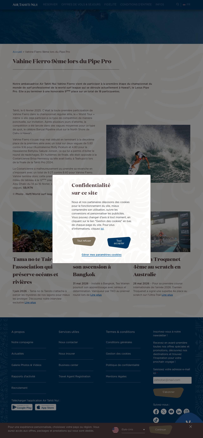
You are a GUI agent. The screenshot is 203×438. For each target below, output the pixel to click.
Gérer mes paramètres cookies (101, 254)
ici (102, 230)
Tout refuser (83, 242)
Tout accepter (120, 242)
